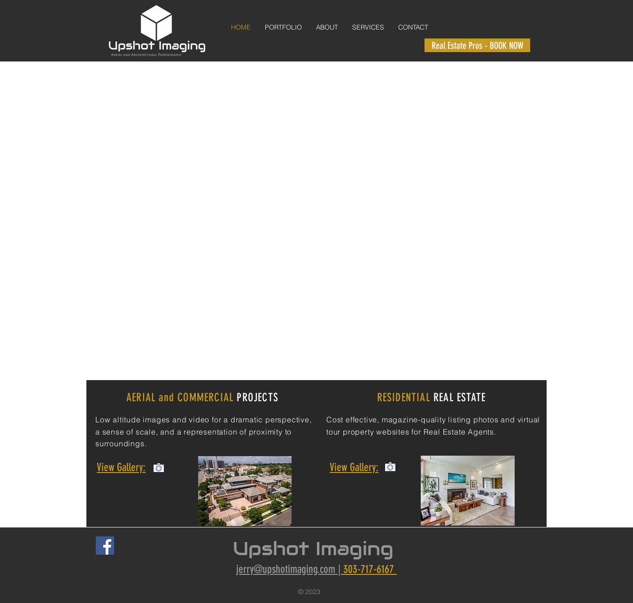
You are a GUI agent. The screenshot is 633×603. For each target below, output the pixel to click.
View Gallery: (121, 467)
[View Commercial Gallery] (158, 467)
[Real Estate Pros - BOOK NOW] (477, 45)
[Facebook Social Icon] (105, 545)
